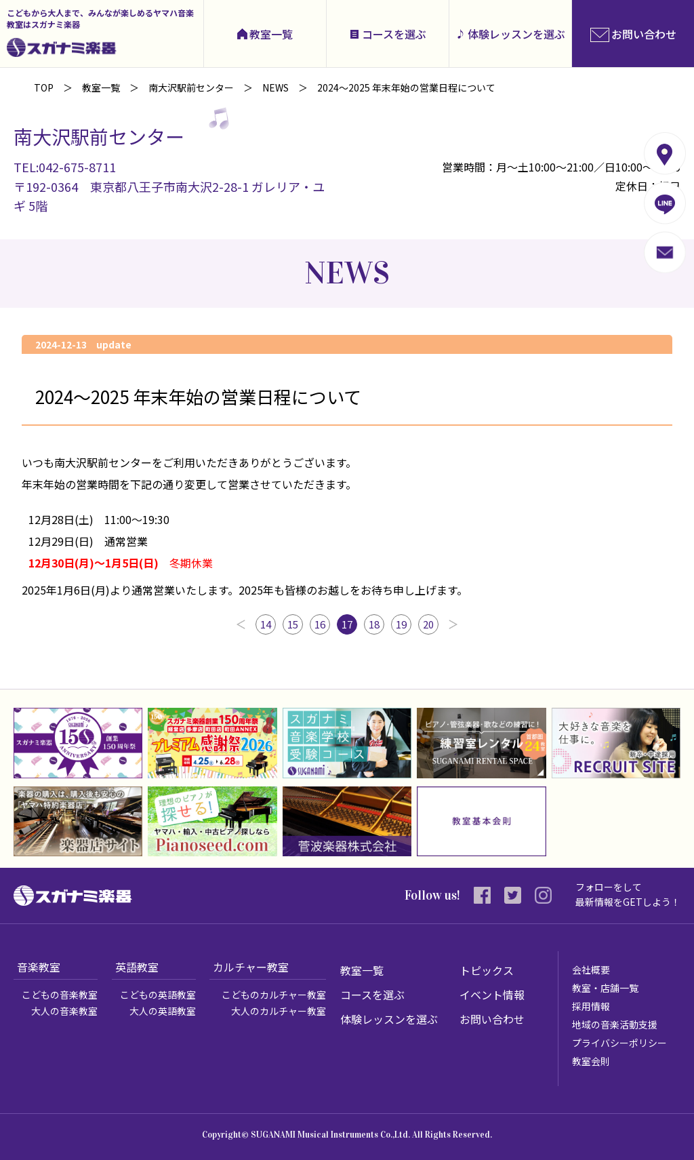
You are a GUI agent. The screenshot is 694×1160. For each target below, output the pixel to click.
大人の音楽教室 (64, 1011)
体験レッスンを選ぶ (516, 34)
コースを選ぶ (394, 34)
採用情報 (591, 1006)
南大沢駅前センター (191, 87)
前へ (241, 624)
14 (265, 624)
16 (319, 624)
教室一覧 (271, 34)
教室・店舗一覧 (605, 988)
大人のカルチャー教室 (278, 1011)
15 (292, 624)
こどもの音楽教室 (60, 994)
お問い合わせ (492, 1019)
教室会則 (591, 1061)
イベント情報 (492, 994)
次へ (453, 624)
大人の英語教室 (162, 1011)
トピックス (487, 970)
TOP (44, 87)
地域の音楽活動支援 (614, 1024)
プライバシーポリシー (619, 1042)
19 (401, 624)
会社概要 (591, 969)
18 (374, 624)
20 (428, 624)
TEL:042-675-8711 (65, 167)
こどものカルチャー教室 (274, 994)
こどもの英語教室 (158, 994)
